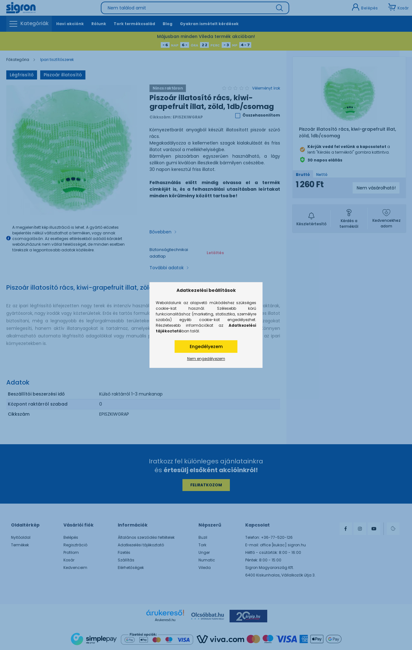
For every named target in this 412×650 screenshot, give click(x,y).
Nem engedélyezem (206, 358)
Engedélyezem (206, 346)
